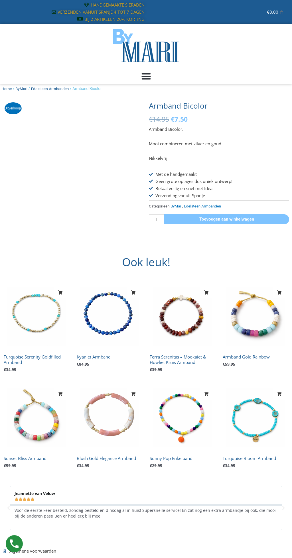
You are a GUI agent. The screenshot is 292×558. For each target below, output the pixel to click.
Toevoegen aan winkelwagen (226, 219)
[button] (146, 76)
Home (6, 88)
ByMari (22, 88)
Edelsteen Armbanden (50, 88)
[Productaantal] (156, 219)
